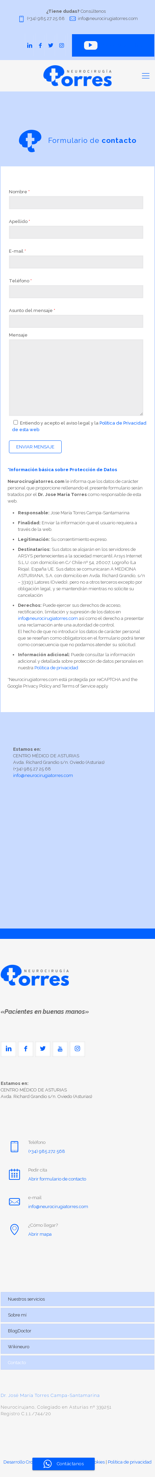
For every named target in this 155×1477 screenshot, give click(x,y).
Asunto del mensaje (32, 310)
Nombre (19, 191)
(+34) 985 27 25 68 (46, 18)
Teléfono (20, 280)
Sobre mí (17, 1315)
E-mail (17, 251)
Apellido (19, 221)
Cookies (97, 1462)
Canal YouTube (112, 45)
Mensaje (18, 335)
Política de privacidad (56, 667)
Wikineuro (18, 1346)
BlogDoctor (19, 1330)
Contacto (17, 1362)
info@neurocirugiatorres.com (108, 18)
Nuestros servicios (26, 1299)
